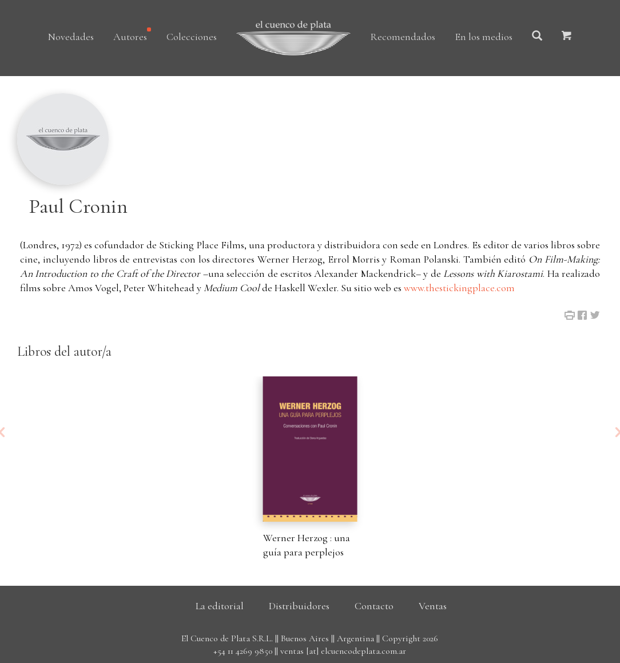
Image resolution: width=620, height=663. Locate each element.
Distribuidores (299, 606)
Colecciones (191, 36)
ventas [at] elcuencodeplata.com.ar (343, 651)
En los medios (483, 36)
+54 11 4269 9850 (242, 651)
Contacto (374, 606)
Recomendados (402, 36)
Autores (130, 36)
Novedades (71, 36)
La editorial (220, 606)
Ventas (433, 606)
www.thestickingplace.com (459, 287)
